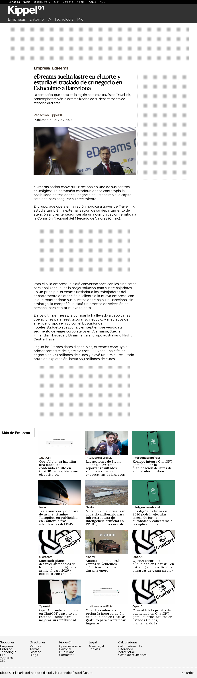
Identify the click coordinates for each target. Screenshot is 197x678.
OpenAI (137, 557)
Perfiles (35, 646)
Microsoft (45, 557)
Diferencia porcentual (126, 651)
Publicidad (67, 652)
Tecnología (64, 19)
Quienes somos (70, 646)
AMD (103, 1)
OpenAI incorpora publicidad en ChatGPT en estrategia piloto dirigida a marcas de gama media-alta (153, 567)
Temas (34, 649)
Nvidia (26, 1)
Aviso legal (96, 646)
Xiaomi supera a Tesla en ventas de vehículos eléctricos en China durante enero (105, 565)
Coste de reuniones (132, 655)
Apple (92, 1)
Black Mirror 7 (42, 1)
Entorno (36, 19)
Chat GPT (45, 457)
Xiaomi (81, 1)
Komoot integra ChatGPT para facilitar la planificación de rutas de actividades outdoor (152, 466)
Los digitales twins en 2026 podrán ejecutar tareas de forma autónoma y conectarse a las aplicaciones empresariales (152, 519)
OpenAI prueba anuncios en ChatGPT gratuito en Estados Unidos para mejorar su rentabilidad (58, 615)
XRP (56, 1)
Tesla (42, 507)
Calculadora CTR (130, 646)
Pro (80, 19)
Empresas (17, 19)
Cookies (94, 649)
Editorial (65, 649)
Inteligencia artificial (99, 457)
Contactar (66, 655)
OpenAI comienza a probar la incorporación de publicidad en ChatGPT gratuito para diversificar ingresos (106, 616)
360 (2, 660)
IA (49, 19)
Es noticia (14, 1)
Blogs (34, 655)
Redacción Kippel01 (48, 115)
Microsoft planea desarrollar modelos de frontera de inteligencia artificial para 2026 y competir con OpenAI (57, 567)
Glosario (35, 652)
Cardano (68, 1)
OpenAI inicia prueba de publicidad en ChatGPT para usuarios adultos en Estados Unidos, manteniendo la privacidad (152, 618)
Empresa (6, 646)
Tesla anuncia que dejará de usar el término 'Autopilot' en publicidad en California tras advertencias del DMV (58, 517)
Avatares (6, 657)
